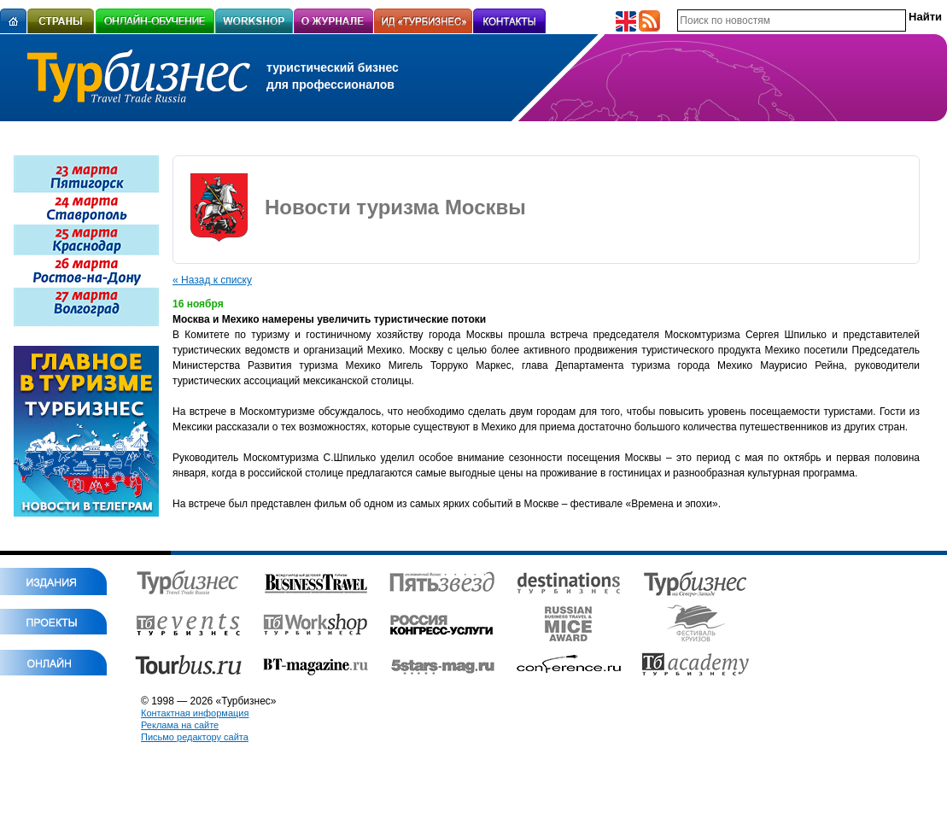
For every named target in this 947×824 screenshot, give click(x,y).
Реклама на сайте (180, 725)
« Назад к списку (212, 280)
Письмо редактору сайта (194, 737)
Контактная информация (194, 713)
